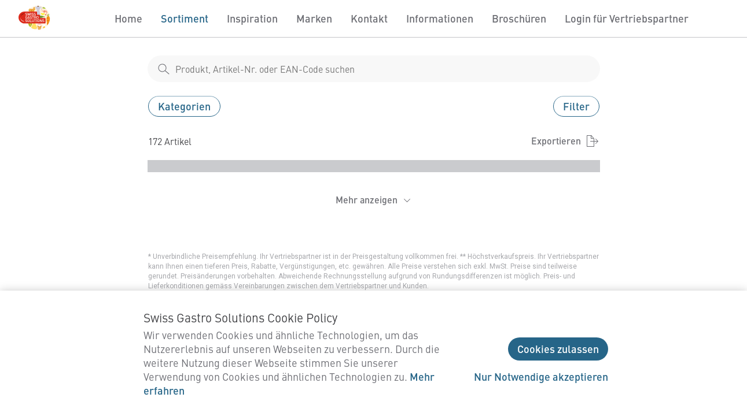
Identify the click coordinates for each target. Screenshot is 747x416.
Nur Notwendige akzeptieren (541, 376)
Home (128, 18)
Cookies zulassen (558, 348)
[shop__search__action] (164, 69)
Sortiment (184, 18)
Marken (314, 18)
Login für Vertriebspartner (627, 18)
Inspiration (252, 18)
